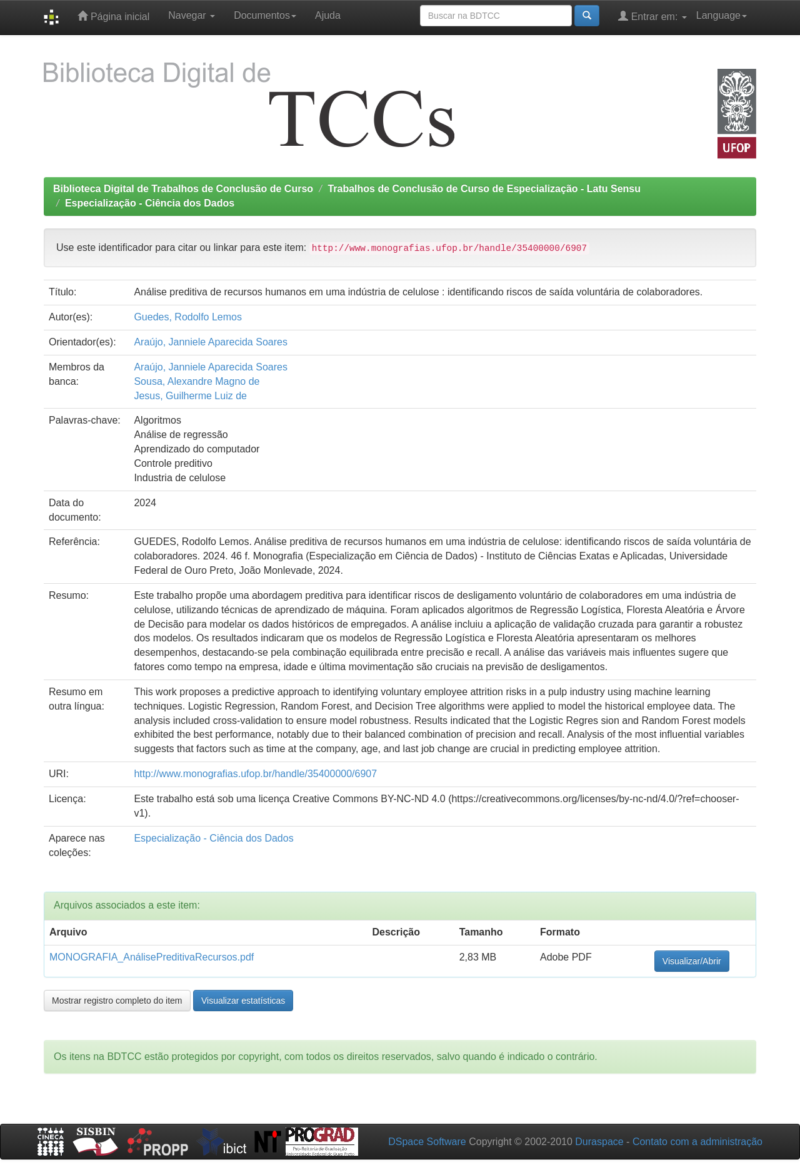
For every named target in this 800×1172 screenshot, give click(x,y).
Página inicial (113, 16)
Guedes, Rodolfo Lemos (188, 317)
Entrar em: (652, 16)
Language (721, 15)
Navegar (191, 15)
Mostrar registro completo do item (117, 1001)
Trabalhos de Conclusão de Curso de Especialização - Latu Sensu (484, 188)
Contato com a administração (697, 1141)
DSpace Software (427, 1141)
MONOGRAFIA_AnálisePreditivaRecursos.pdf (151, 957)
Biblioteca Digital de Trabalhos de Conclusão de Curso (183, 188)
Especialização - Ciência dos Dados (149, 203)
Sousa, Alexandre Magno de (196, 381)
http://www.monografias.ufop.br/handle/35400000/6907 (255, 773)
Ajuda (328, 15)
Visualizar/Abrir (691, 961)
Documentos (265, 15)
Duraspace (599, 1141)
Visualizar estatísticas (243, 1001)
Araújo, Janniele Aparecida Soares (211, 342)
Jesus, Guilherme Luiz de (190, 395)
